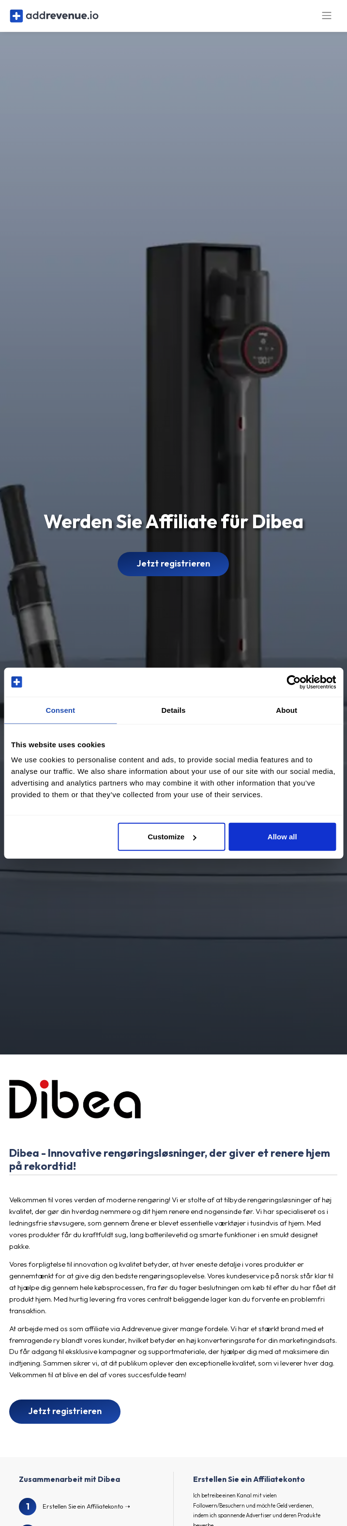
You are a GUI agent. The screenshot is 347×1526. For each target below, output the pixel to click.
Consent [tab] (60, 710)
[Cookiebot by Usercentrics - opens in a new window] (293, 682)
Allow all (282, 837)
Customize (172, 837)
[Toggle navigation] (326, 18)
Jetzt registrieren (173, 569)
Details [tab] (174, 710)
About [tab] (286, 710)
